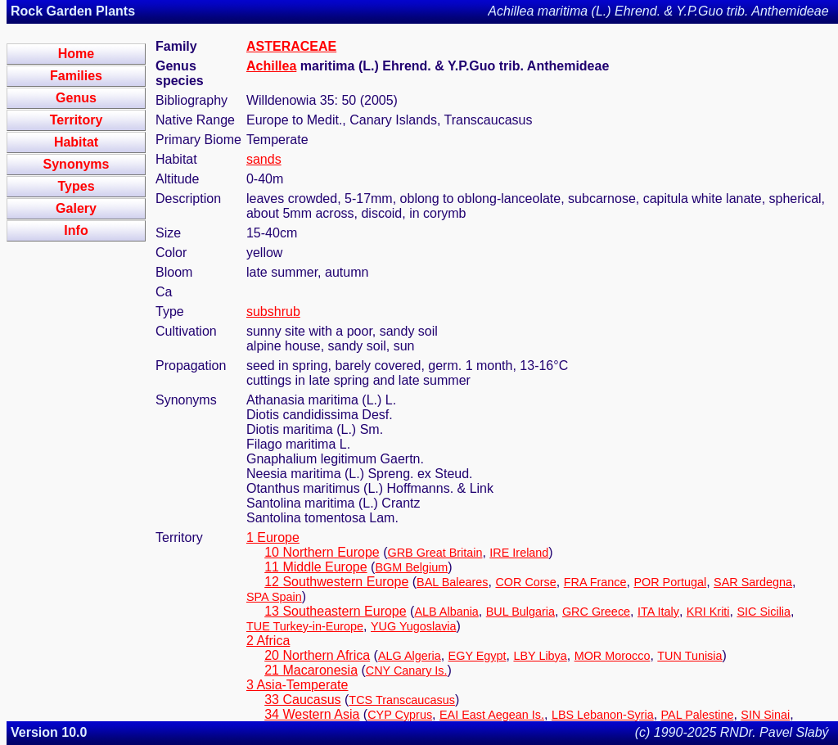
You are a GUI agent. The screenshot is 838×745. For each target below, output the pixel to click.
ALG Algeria (409, 655)
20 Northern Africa (317, 655)
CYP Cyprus (399, 714)
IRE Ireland (518, 552)
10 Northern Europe (322, 552)
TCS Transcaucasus (402, 700)
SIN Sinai (765, 714)
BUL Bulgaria (520, 611)
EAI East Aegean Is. (491, 714)
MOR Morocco (612, 655)
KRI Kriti (708, 611)
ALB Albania (446, 611)
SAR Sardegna (753, 582)
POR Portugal (669, 582)
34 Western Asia (311, 714)
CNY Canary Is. (407, 670)
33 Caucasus (302, 700)
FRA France (595, 582)
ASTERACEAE (291, 46)
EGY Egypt (477, 655)
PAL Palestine (697, 714)
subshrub (273, 311)
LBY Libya (539, 655)
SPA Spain (274, 596)
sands (264, 159)
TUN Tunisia (689, 655)
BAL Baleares (452, 582)
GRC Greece (596, 611)
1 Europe (273, 537)
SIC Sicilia (764, 611)
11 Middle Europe (315, 567)
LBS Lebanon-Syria (603, 714)
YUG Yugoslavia (414, 626)
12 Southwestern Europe (336, 582)
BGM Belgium (411, 567)
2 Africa (268, 641)
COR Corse (525, 582)
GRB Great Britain (435, 552)
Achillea (271, 66)
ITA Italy (658, 611)
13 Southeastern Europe (335, 611)
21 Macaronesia (311, 670)
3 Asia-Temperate (297, 685)
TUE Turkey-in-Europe (304, 626)
